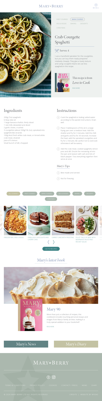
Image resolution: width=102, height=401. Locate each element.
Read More (76, 88)
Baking (73, 24)
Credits (73, 394)
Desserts (84, 24)
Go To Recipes (51, 249)
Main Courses (77, 19)
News (84, 385)
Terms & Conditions (15, 385)
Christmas (60, 28)
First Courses (62, 19)
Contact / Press (69, 385)
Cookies (53, 385)
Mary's (26, 344)
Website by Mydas (89, 394)
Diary (94, 385)
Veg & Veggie (61, 24)
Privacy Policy (37, 385)
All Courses (13, 194)
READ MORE (50, 327)
